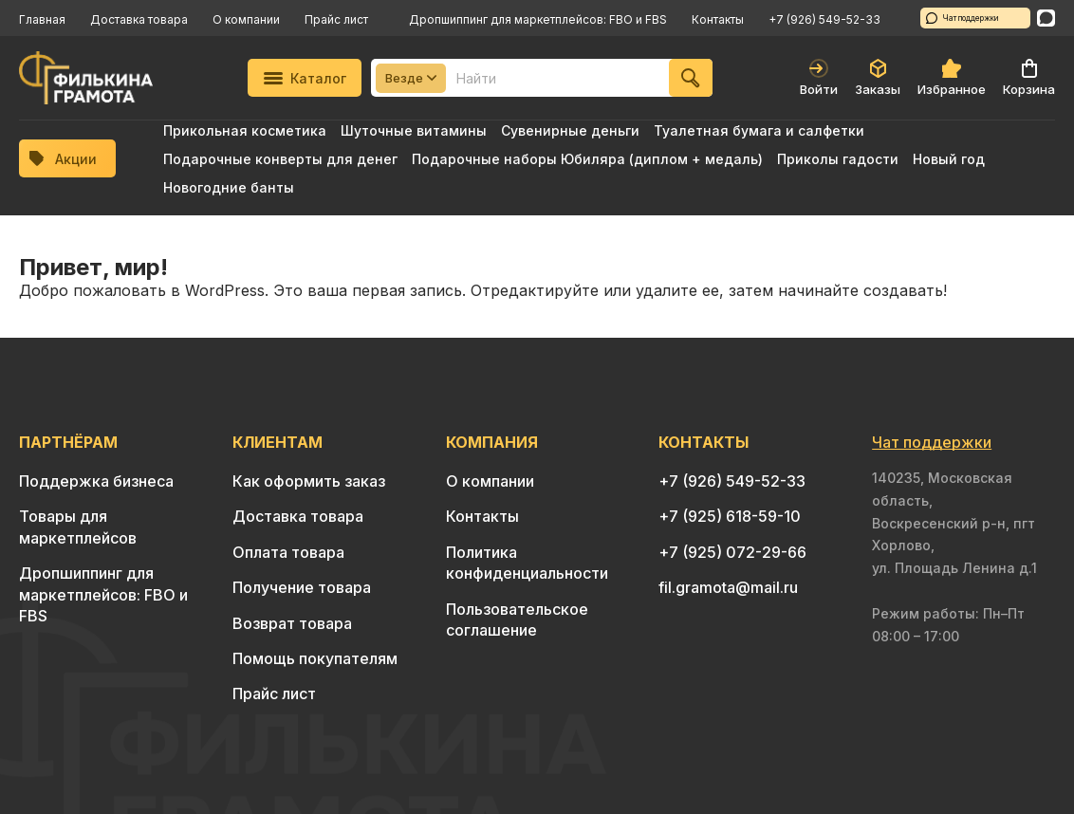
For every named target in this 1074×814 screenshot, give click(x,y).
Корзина (1029, 78)
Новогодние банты (228, 187)
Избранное (951, 78)
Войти (819, 78)
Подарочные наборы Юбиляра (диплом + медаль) (587, 159)
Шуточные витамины (414, 130)
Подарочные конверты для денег (280, 159)
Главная (42, 19)
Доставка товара (139, 19)
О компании (246, 19)
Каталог (305, 78)
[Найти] (691, 78)
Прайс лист (336, 19)
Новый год (949, 159)
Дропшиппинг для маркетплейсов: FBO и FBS (538, 19)
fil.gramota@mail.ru (728, 587)
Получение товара (301, 587)
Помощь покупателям (315, 658)
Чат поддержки (962, 18)
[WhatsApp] (1046, 18)
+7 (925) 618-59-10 (729, 516)
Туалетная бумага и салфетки (759, 130)
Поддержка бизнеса (96, 481)
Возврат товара (292, 623)
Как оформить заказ (308, 481)
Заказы (877, 78)
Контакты (718, 19)
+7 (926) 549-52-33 (824, 19)
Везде (410, 77)
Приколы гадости (837, 159)
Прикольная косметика (244, 130)
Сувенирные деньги (570, 130)
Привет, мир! (93, 267)
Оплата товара (288, 552)
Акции (63, 159)
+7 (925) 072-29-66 (732, 552)
